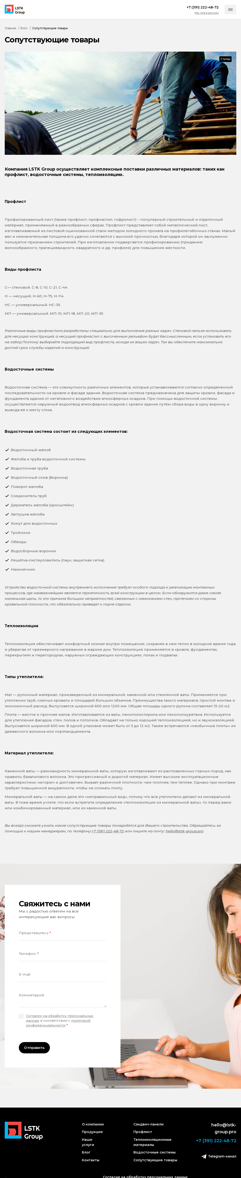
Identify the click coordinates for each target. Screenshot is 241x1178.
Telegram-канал (218, 1156)
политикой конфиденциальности (58, 1022)
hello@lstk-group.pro (185, 831)
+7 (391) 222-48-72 (108, 831)
